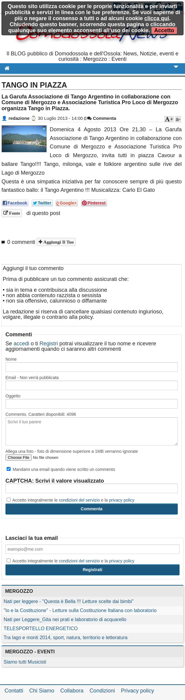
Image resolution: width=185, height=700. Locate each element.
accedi (21, 344)
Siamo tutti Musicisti (25, 661)
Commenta (101, 118)
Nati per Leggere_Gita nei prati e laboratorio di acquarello (65, 619)
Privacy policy (137, 691)
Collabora (71, 691)
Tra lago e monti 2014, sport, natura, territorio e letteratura (65, 637)
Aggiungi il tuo (58, 242)
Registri (48, 344)
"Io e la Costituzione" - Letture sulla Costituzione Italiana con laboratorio (80, 610)
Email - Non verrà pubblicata (32, 377)
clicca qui (156, 18)
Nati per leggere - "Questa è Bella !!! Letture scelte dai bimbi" (68, 601)
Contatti (14, 691)
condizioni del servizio (79, 500)
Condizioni (102, 691)
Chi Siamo (41, 691)
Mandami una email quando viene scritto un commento (61, 469)
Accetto (164, 30)
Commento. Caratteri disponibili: (40, 414)
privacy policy (121, 500)
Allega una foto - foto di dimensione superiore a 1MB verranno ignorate (71, 451)
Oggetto (12, 396)
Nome (11, 359)
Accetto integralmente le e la (70, 500)
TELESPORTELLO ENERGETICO (41, 628)
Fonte (14, 213)
